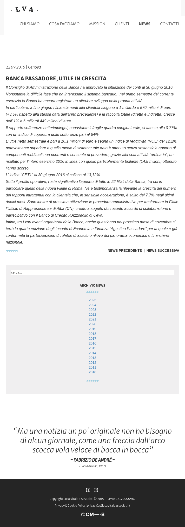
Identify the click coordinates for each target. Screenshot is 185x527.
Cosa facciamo (64, 23)
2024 (92, 305)
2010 (92, 372)
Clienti (122, 23)
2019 (92, 329)
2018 (92, 334)
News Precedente (125, 250)
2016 (92, 343)
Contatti (169, 23)
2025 (92, 300)
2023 (92, 310)
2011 (92, 367)
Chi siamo (30, 23)
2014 (92, 353)
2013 (92, 358)
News (145, 23)
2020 (92, 324)
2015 (92, 348)
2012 (92, 362)
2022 (92, 314)
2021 (92, 319)
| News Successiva (160, 250)
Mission (97, 23)
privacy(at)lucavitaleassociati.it (108, 505)
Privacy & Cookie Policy (70, 505)
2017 (92, 338)
